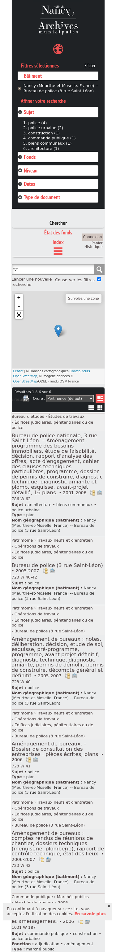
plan (30, 515)
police (33, 583)
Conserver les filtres (75, 279)
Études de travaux (66, 416)
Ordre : (39, 398)
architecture (39, 504)
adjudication (47, 943)
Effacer (89, 65)
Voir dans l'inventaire (92, 493)
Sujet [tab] (26, 112)
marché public (40, 949)
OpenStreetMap (25, 381)
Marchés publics (73, 896)
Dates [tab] (26, 183)
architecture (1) (43, 148)
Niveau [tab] (27, 170)
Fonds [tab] (27, 156)
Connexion (92, 237)
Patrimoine (22, 540)
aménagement (78, 943)
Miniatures (100, 407)
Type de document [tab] (39, 197)
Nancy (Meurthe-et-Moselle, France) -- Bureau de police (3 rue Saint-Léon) (61, 88)
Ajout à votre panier (99, 493)
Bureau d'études (28, 416)
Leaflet (18, 371)
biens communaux (74, 504)
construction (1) (44, 133)
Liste (100, 398)
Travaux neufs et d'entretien (65, 540)
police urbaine (26, 510)
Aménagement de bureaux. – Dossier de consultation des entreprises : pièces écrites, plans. (58, 751)
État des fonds (58, 232)
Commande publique (32, 896)
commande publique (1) (52, 138)
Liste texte (91, 409)
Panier (97, 243)
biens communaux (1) (49, 143)
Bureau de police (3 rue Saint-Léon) (57, 568)
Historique (93, 247)
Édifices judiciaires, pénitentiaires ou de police (52, 425)
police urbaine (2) (45, 127)
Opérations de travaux (37, 546)
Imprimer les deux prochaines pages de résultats (26, 399)
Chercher (58, 222)
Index (58, 242)
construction (85, 933)
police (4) (37, 122)
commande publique (48, 933)
